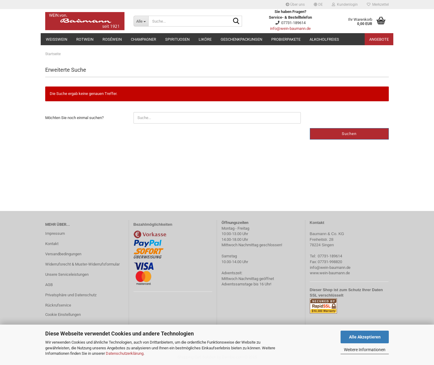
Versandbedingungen (63, 254)
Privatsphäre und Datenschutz (70, 295)
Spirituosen (177, 39)
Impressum (55, 233)
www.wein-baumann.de (330, 273)
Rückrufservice (58, 305)
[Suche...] (141, 21)
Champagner (143, 39)
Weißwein (56, 39)
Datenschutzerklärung (124, 353)
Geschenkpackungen (241, 39)
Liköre (205, 39)
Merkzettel (378, 4)
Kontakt (51, 243)
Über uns (295, 4)
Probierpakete (285, 39)
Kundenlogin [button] (345, 4)
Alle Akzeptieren (365, 337)
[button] (318, 4)
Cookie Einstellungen (63, 314)
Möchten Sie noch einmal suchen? (74, 117)
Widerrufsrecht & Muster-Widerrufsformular (82, 264)
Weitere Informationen (364, 349)
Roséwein (112, 39)
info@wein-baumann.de (290, 28)
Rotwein (84, 39)
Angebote (379, 39)
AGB (49, 284)
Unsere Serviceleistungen (67, 274)
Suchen (349, 133)
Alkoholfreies (324, 39)
